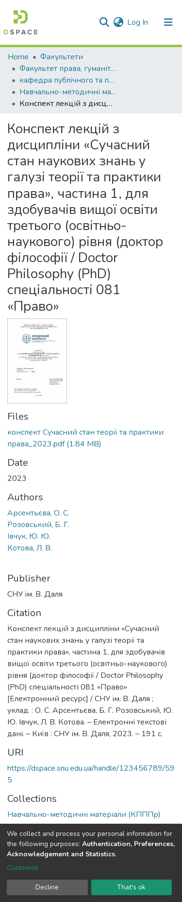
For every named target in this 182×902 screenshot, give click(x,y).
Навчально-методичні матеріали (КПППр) (67, 92)
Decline (47, 887)
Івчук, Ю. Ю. (28, 536)
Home (18, 57)
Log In (138, 22)
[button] (118, 22)
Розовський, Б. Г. (38, 524)
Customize (22, 867)
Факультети (61, 57)
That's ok (131, 887)
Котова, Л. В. (29, 548)
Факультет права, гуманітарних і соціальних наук (67, 68)
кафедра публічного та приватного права (67, 80)
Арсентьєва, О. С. (38, 513)
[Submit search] (104, 22)
